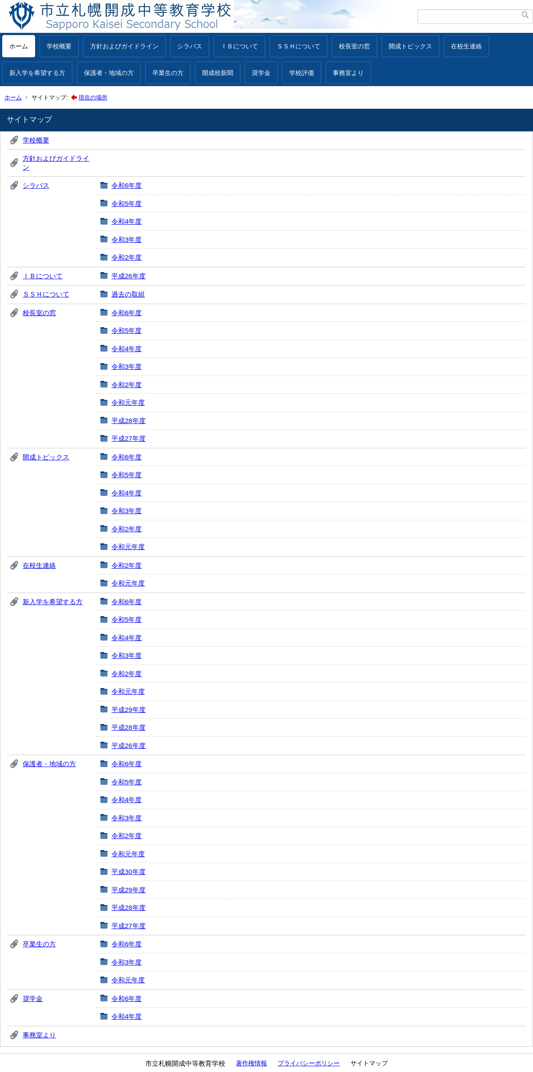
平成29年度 (128, 709)
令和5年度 (126, 203)
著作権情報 (251, 1063)
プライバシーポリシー (309, 1063)
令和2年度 (126, 257)
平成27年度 (128, 438)
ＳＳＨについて (298, 46)
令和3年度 (126, 239)
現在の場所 (93, 97)
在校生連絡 (466, 46)
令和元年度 (128, 402)
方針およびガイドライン (124, 46)
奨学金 (261, 72)
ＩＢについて (239, 46)
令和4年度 (126, 221)
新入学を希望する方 (37, 72)
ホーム (18, 46)
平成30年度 (128, 871)
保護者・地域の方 (109, 72)
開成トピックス (410, 46)
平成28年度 (128, 420)
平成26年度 (128, 276)
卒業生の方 (167, 72)
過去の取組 (128, 294)
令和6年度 (126, 185)
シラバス (189, 46)
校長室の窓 (354, 46)
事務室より (348, 72)
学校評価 (301, 72)
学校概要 (59, 46)
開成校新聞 (217, 72)
